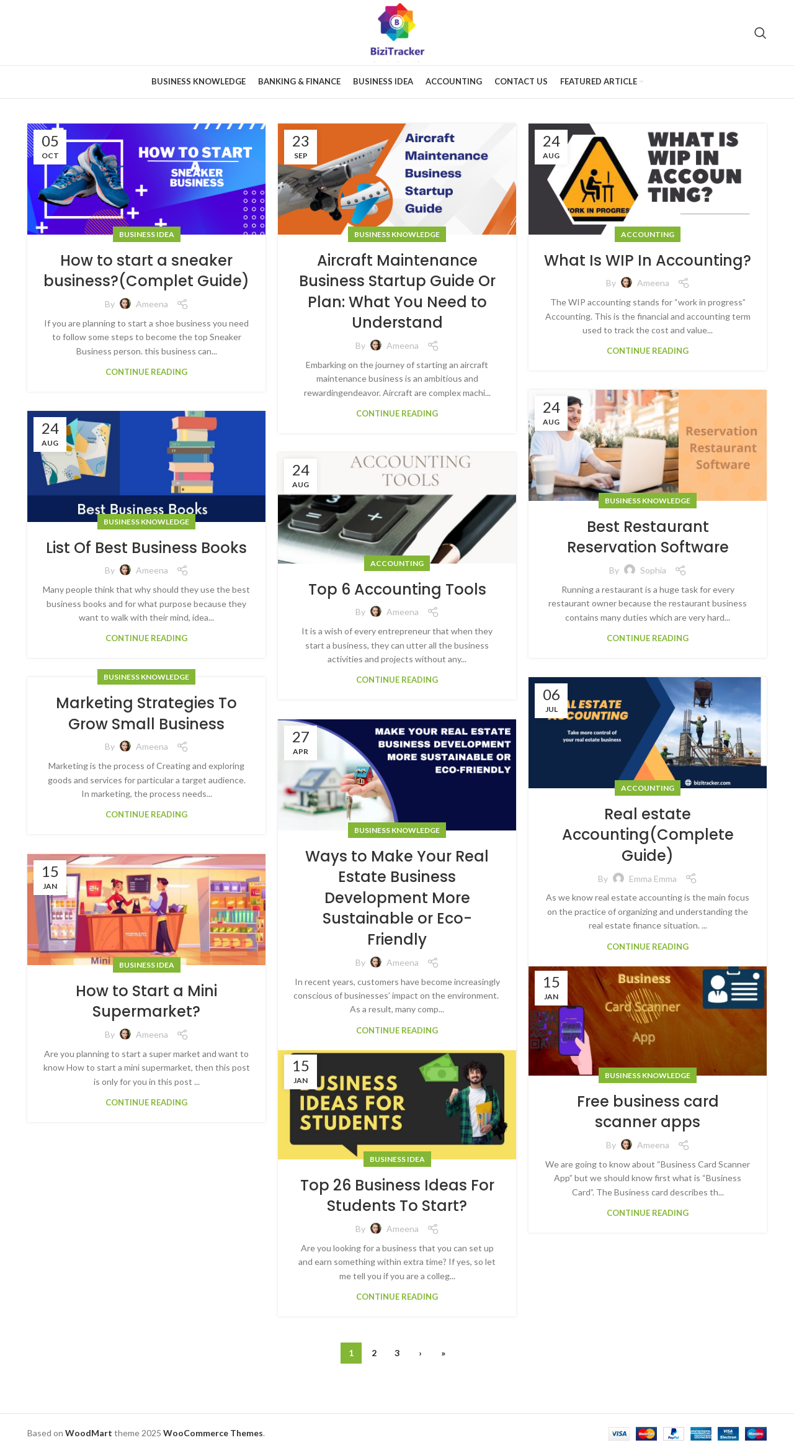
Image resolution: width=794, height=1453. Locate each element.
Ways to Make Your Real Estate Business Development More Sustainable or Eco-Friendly (397, 898)
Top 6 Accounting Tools (397, 589)
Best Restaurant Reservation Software (648, 537)
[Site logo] (397, 31)
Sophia (653, 570)
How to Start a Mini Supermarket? (146, 1001)
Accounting (647, 234)
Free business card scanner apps (648, 1112)
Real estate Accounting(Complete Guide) (648, 835)
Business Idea (146, 234)
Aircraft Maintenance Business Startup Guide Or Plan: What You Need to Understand (397, 291)
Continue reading (146, 372)
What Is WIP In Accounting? (647, 260)
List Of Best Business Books (146, 548)
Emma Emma (653, 878)
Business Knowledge (397, 234)
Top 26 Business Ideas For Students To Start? (397, 1196)
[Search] (760, 32)
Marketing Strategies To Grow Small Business (146, 713)
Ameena (152, 304)
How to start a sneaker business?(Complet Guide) (146, 271)
